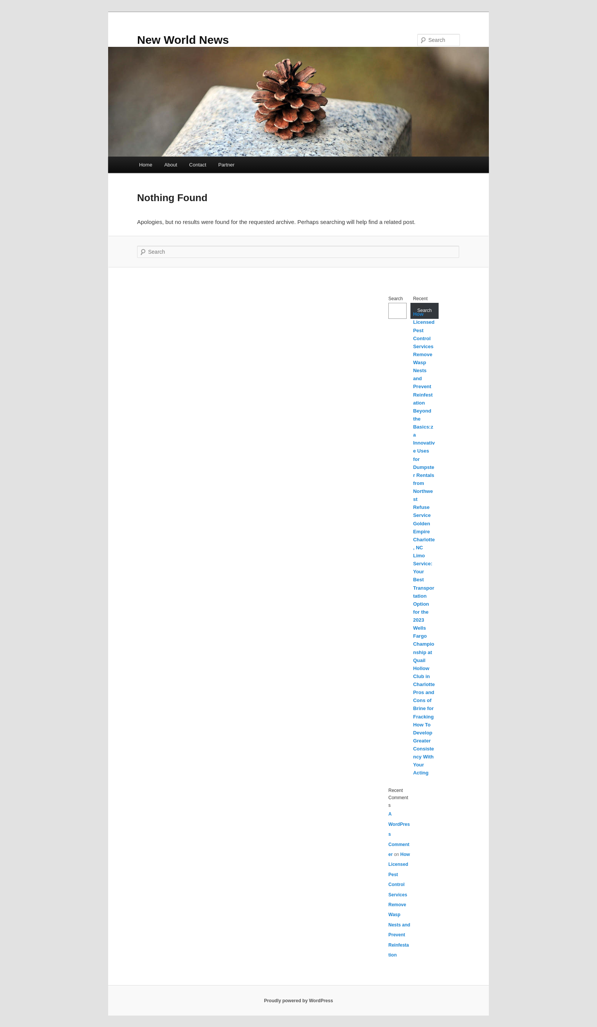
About (170, 165)
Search (395, 298)
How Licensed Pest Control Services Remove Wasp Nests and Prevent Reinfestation (399, 905)
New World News (183, 40)
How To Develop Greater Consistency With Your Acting (423, 749)
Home (145, 165)
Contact (197, 165)
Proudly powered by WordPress (298, 1000)
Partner (226, 165)
